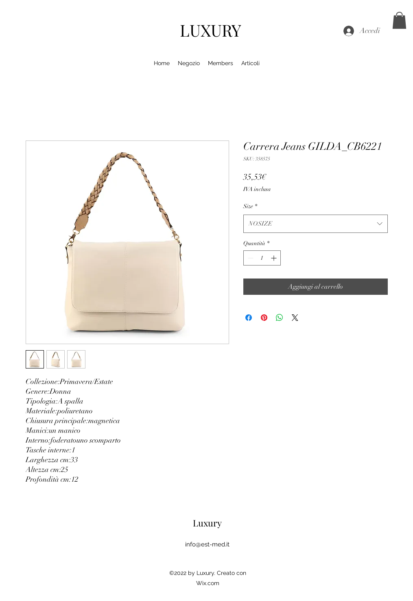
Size (250, 206)
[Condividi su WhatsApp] (279, 317)
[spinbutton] (262, 258)
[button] (399, 20)
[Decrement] (250, 258)
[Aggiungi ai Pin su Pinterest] (264, 317)
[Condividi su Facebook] (248, 317)
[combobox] (315, 224)
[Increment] (274, 258)
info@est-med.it (207, 544)
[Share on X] (295, 317)
